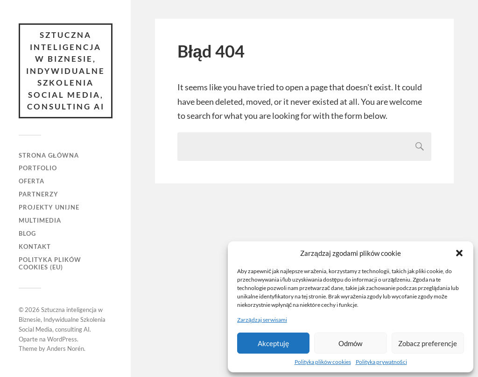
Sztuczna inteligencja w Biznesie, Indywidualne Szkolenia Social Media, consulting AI (65, 70)
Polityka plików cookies (323, 361)
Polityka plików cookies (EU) (50, 263)
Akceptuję (273, 343)
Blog (27, 233)
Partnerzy (38, 194)
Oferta (31, 181)
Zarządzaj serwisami (262, 319)
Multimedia (40, 220)
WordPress (62, 339)
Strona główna (49, 155)
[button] (459, 253)
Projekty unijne (49, 207)
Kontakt (35, 246)
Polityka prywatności (381, 361)
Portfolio (38, 168)
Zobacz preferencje (427, 343)
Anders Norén (65, 348)
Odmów (350, 343)
